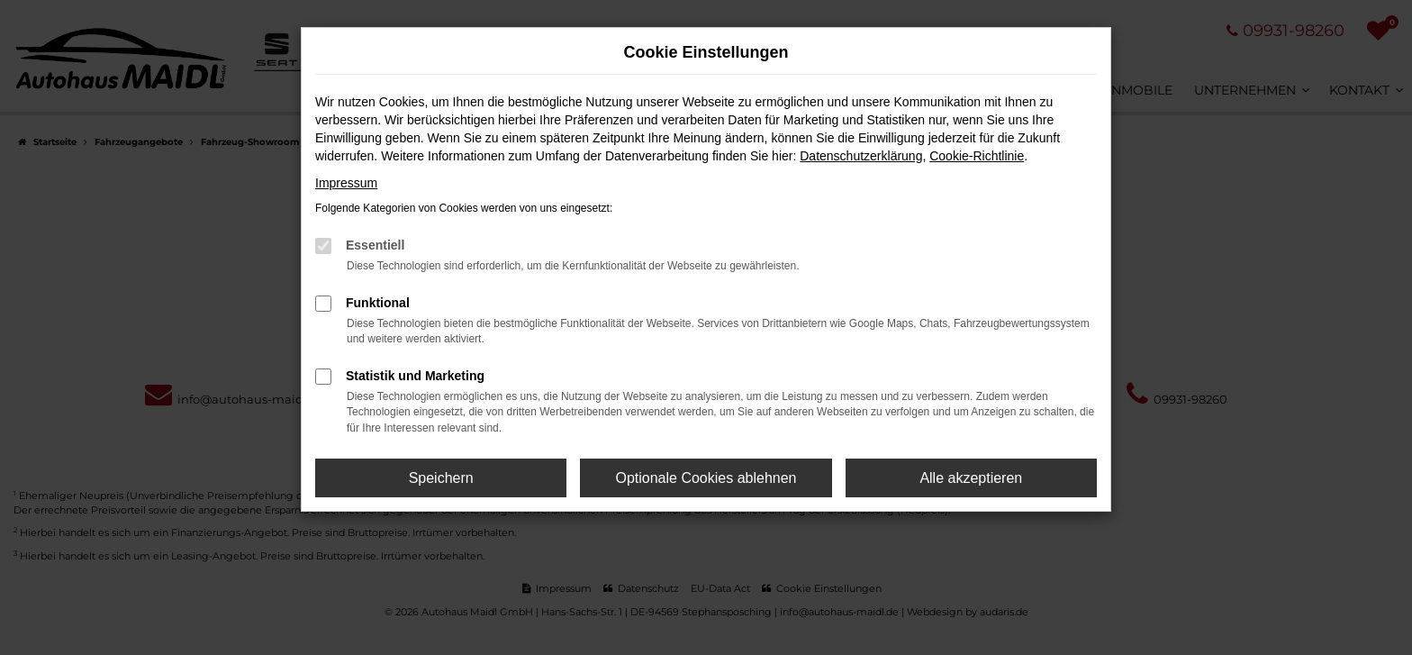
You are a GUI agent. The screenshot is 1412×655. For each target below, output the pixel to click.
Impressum (346, 183)
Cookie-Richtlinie (976, 156)
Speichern (441, 478)
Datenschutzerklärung (861, 156)
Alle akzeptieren (970, 478)
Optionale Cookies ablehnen (705, 478)
